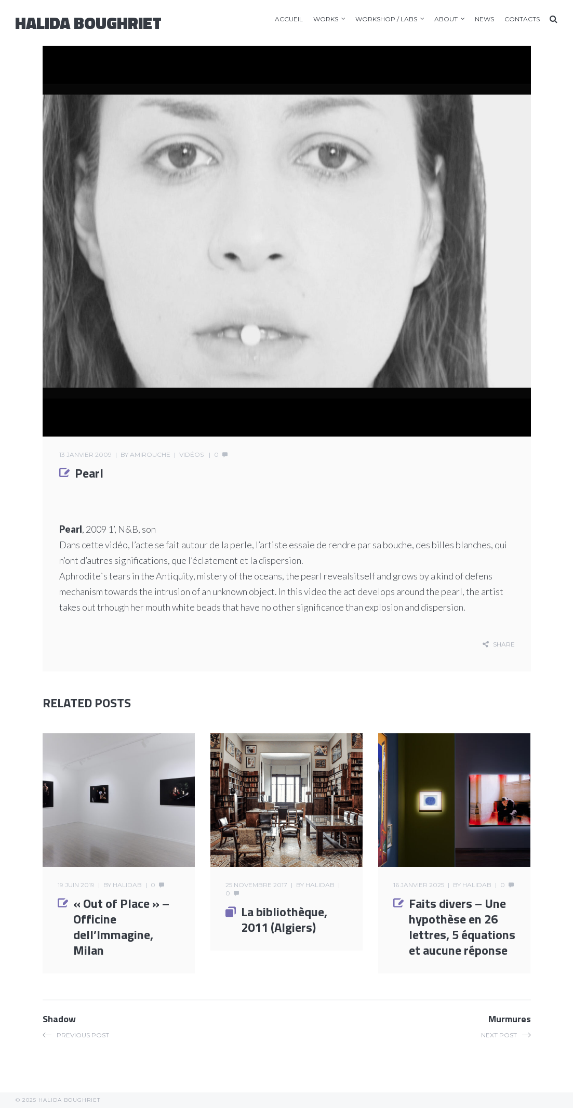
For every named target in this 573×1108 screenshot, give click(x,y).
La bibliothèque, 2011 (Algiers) (284, 919)
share (504, 644)
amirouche (150, 454)
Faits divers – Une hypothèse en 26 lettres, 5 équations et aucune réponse (462, 926)
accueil (289, 19)
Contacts (522, 19)
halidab (127, 885)
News (484, 19)
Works (325, 19)
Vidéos (191, 454)
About (446, 19)
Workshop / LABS (386, 19)
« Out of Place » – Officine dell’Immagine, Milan (121, 926)
